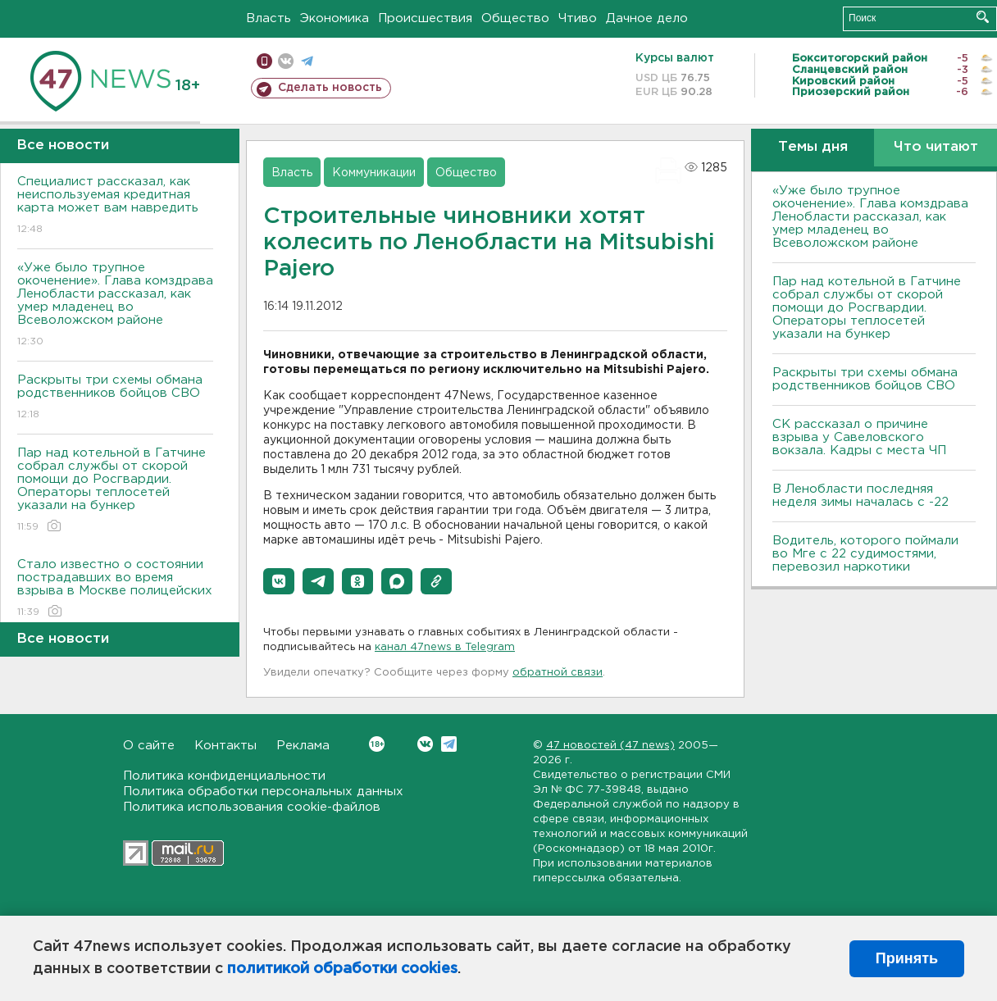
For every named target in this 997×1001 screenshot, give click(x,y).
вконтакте (286, 61)
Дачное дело (647, 18)
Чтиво (577, 18)
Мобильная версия (264, 61)
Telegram (449, 744)
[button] (278, 581)
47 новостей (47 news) (610, 745)
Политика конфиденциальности (224, 776)
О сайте (149, 745)
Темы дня (813, 147)
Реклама (303, 745)
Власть (268, 18)
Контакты (225, 745)
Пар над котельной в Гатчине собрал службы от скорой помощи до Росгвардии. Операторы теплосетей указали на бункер (115, 491)
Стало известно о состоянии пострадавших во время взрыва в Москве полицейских (115, 589)
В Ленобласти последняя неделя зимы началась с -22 (860, 495)
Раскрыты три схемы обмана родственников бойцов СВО (115, 398)
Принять (907, 958)
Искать (983, 17)
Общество (515, 18)
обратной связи (557, 672)
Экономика (334, 18)
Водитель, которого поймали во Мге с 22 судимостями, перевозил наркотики (865, 553)
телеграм (307, 61)
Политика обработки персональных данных (263, 791)
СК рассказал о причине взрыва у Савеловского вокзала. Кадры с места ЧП (859, 437)
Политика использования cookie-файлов (251, 807)
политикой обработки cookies (342, 969)
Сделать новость (330, 88)
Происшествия (425, 18)
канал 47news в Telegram (445, 647)
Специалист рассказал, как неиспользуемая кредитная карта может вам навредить (115, 206)
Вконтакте (377, 744)
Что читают (936, 147)
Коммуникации (374, 173)
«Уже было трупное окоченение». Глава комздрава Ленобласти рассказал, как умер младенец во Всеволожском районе (115, 305)
